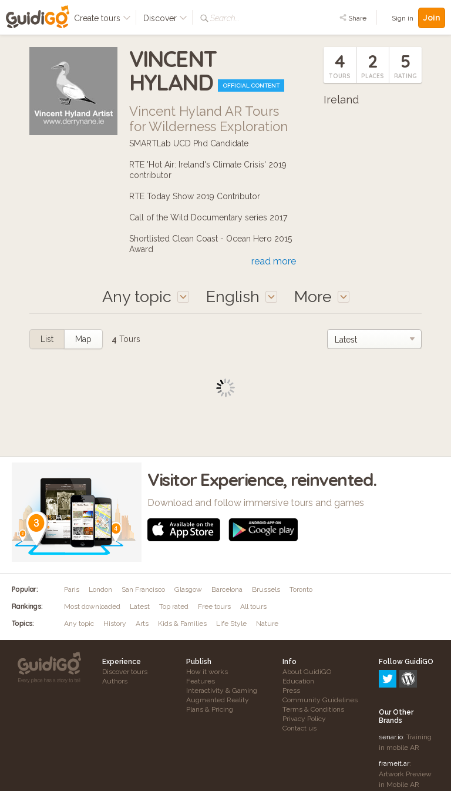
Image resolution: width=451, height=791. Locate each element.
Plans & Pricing (209, 709)
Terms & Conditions (313, 709)
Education (298, 681)
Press (291, 690)
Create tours (102, 18)
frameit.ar (394, 713)
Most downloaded (92, 606)
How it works (207, 672)
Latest (140, 606)
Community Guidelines (320, 700)
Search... (224, 18)
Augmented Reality (217, 700)
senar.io (391, 686)
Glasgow (188, 589)
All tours (253, 606)
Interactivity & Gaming (221, 690)
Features (200, 681)
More (321, 296)
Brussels (266, 589)
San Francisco (143, 589)
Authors (114, 681)
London (100, 589)
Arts (142, 623)
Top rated (174, 606)
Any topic (79, 623)
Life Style (231, 623)
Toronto (301, 589)
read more (273, 261)
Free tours (214, 606)
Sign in (402, 18)
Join (431, 17)
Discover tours (124, 672)
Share (352, 18)
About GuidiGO (306, 672)
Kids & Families (182, 623)
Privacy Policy (304, 719)
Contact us (299, 728)
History (114, 623)
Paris (71, 589)
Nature (267, 623)
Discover (165, 18)
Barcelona (227, 589)
